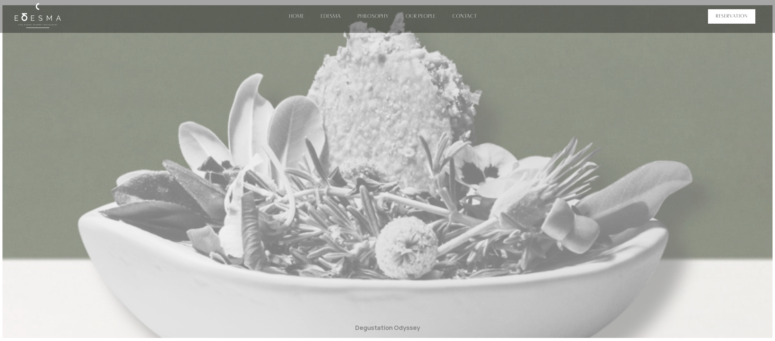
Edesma (330, 16)
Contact (464, 16)
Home (296, 16)
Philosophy (373, 16)
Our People (421, 16)
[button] (731, 16)
